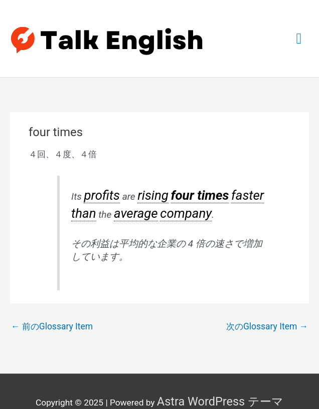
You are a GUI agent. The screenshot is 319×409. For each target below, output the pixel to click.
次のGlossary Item (267, 311)
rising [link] (139, 187)
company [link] (124, 200)
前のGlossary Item (51, 311)
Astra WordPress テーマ (220, 383)
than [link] (234, 187)
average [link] (87, 200)
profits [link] (97, 187)
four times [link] (174, 187)
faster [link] (211, 187)
